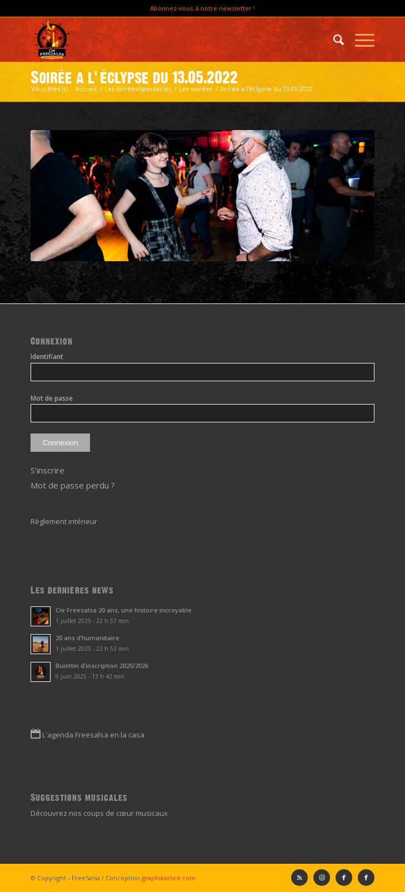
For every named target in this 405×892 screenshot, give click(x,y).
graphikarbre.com (169, 878)
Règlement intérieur (64, 521)
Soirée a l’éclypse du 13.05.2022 (134, 77)
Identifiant (47, 356)
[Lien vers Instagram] (321, 877)
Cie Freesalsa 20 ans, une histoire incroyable (124, 610)
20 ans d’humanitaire (87, 638)
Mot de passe (52, 398)
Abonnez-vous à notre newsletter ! (202, 8)
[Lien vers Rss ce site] (299, 877)
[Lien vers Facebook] (366, 877)
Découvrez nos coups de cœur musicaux (99, 813)
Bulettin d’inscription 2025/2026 (102, 665)
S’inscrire (47, 470)
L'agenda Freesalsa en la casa (93, 735)
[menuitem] (333, 39)
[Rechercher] (333, 39)
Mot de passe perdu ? (73, 485)
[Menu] (359, 39)
